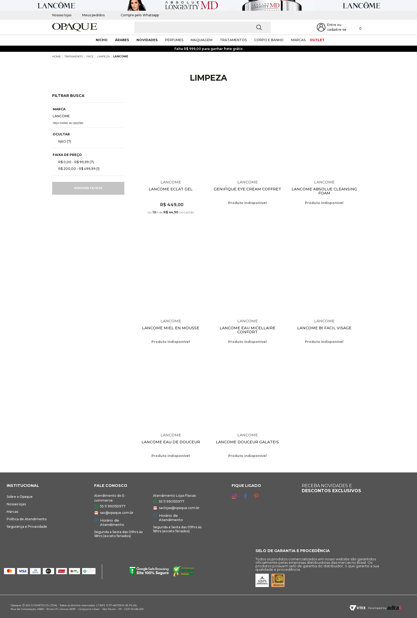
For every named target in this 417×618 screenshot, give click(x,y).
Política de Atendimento (27, 519)
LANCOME (120, 56)
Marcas (12, 512)
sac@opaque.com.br (116, 513)
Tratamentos (233, 40)
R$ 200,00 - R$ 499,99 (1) (77, 168)
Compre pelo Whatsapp (137, 15)
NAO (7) (62, 141)
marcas (298, 40)
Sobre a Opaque (20, 497)
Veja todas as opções (68, 123)
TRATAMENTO (73, 56)
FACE (90, 56)
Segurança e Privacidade (27, 527)
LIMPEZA (103, 56)
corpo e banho (269, 40)
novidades (147, 40)
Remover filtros (88, 188)
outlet (317, 40)
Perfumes (174, 40)
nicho (102, 40)
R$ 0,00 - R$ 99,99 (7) (74, 162)
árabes (122, 40)
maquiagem (201, 40)
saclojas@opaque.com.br (179, 508)
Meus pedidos (93, 15)
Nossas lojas (61, 15)
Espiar (204, 101)
